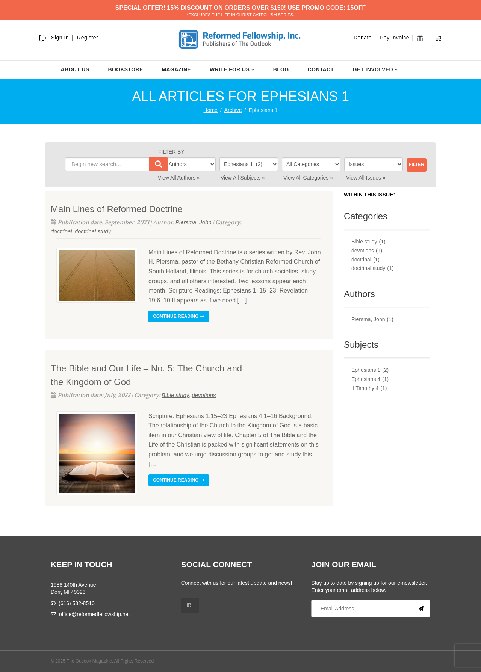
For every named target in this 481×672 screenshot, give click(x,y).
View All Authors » (179, 178)
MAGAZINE (176, 69)
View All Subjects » (243, 178)
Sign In (60, 38)
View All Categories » (308, 178)
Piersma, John (193, 222)
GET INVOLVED (375, 69)
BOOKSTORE (125, 69)
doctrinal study (93, 231)
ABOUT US (75, 69)
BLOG (281, 69)
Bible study (175, 395)
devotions (204, 395)
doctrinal (61, 231)
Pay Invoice (394, 38)
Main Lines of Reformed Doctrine (117, 209)
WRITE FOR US (232, 69)
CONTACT (321, 69)
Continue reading (178, 316)
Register (87, 38)
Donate (363, 38)
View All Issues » (366, 178)
